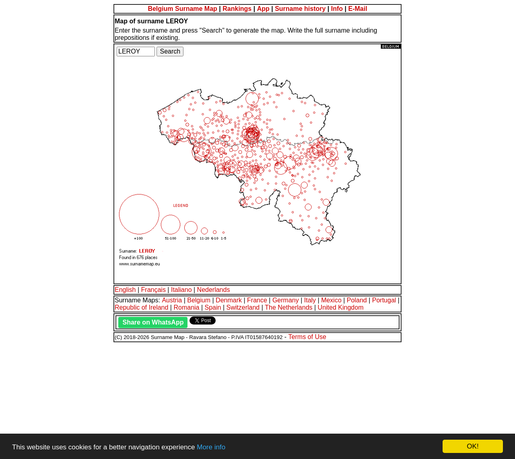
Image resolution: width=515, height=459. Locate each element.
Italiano (181, 289)
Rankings (236, 8)
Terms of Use (307, 336)
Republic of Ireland (141, 307)
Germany (285, 300)
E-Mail (357, 8)
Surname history (300, 8)
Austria (172, 300)
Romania (186, 307)
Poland (357, 300)
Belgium (198, 300)
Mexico (331, 300)
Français (153, 289)
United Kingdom (341, 307)
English (125, 289)
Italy (310, 300)
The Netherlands (288, 307)
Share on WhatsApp (152, 322)
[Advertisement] (244, 399)
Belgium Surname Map (182, 8)
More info (211, 447)
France (257, 300)
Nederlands (213, 289)
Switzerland (243, 307)
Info (337, 8)
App (263, 8)
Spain (213, 307)
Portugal (384, 300)
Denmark (229, 300)
